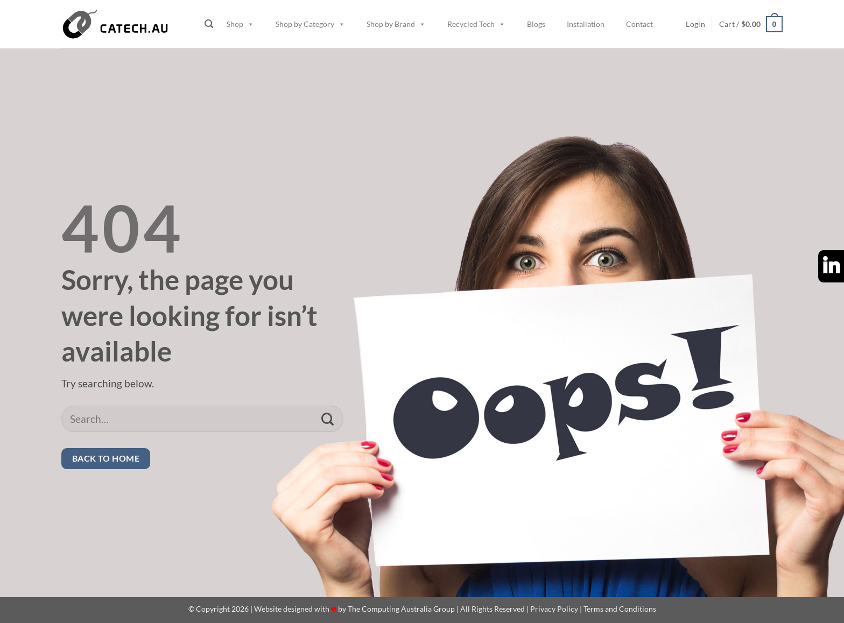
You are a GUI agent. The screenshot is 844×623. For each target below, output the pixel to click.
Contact (639, 24)
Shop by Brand (396, 24)
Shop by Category (310, 24)
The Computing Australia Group (401, 608)
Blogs (536, 24)
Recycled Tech (476, 24)
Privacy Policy (554, 608)
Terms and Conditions (619, 608)
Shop (240, 24)
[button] (209, 23)
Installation (585, 24)
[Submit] (327, 419)
